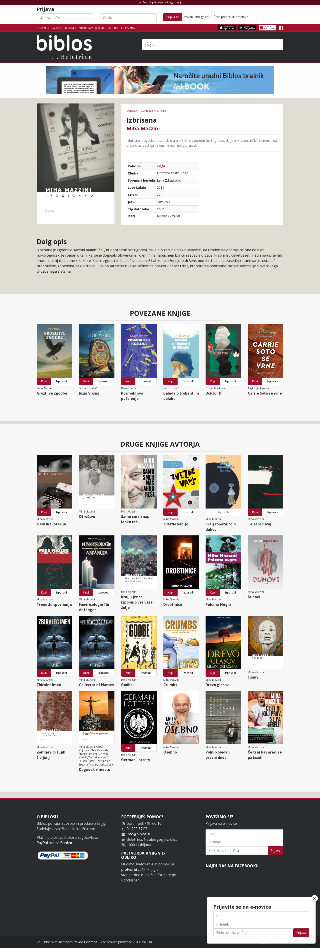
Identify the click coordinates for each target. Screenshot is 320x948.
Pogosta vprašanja (91, 28)
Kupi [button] (44, 381)
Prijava (275, 850)
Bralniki (70, 28)
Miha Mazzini (143, 128)
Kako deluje (114, 28)
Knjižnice (43, 28)
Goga (161, 166)
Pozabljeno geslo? (197, 17)
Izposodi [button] (61, 381)
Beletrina (90, 942)
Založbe (57, 28)
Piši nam (130, 28)
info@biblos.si (138, 834)
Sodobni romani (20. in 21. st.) (146, 110)
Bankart (67, 842)
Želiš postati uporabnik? (231, 17)
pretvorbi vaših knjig (138, 869)
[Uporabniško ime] (65, 17)
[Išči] (212, 44)
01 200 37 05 (137, 828)
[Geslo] (128, 17)
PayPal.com (46, 842)
